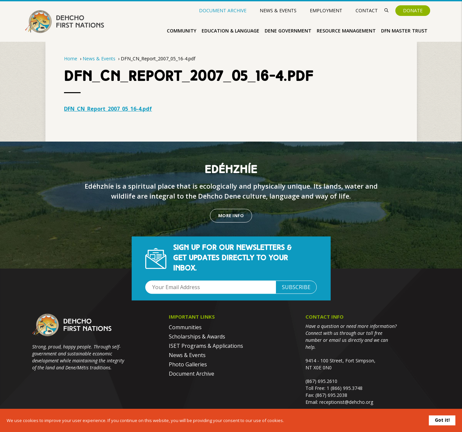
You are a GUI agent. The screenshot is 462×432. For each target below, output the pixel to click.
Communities (185, 327)
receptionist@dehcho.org (346, 402)
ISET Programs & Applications (206, 345)
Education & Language (230, 31)
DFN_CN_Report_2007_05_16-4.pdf (108, 108)
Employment (326, 10)
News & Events (278, 10)
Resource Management (346, 31)
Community (181, 31)
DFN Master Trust (404, 31)
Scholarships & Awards (197, 336)
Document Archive (222, 10)
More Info (231, 215)
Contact (367, 10)
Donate (413, 10)
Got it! (442, 420)
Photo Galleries (188, 364)
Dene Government (288, 31)
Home (70, 58)
